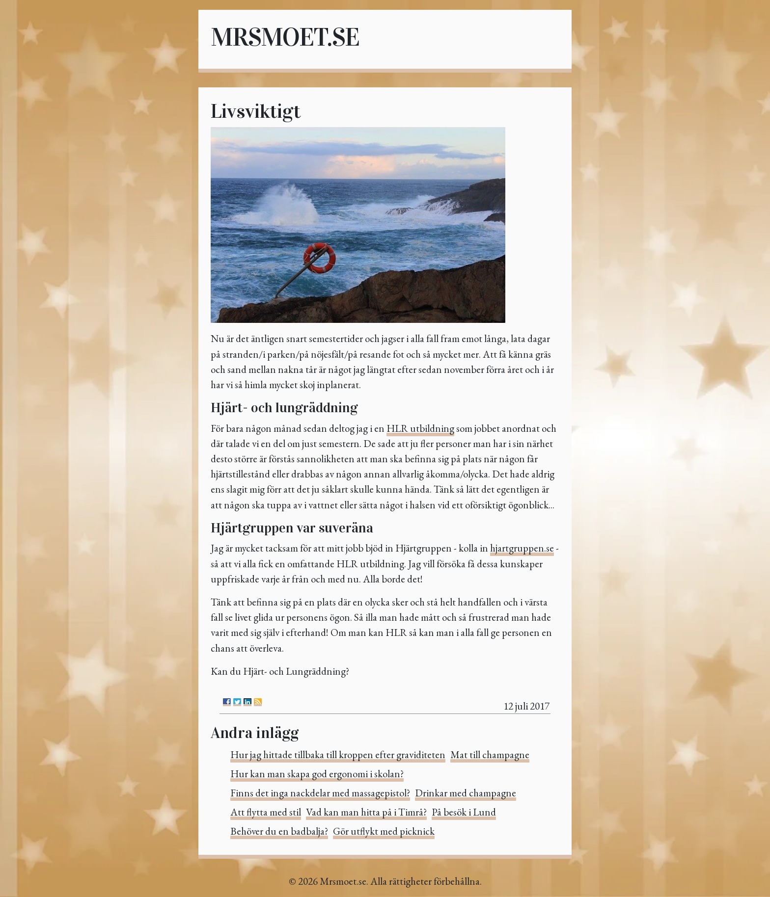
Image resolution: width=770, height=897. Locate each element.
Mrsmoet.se (285, 37)
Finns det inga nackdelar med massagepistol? (320, 792)
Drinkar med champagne (465, 792)
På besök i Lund (464, 811)
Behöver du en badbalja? (279, 831)
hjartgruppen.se (522, 547)
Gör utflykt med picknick (384, 831)
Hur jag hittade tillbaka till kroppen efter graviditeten (337, 754)
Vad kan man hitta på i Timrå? (366, 811)
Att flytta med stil (265, 811)
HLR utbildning (420, 428)
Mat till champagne (489, 754)
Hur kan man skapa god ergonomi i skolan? (317, 773)
